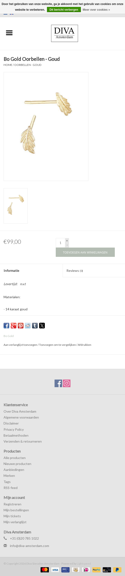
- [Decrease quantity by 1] (67, 245)
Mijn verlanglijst (15, 522)
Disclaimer (11, 423)
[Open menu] (9, 32)
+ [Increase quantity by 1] (67, 240)
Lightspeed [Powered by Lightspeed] (84, 563)
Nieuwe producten (17, 464)
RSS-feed (11, 488)
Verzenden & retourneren (23, 441)
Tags (7, 482)
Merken (9, 475)
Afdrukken (84, 345)
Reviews (74, 270)
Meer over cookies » (96, 9)
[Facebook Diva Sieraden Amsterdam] (58, 383)
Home (8, 65)
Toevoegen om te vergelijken (57, 345)
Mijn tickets (12, 516)
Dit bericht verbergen (64, 9)
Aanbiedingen (14, 470)
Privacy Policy (14, 429)
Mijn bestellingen (16, 510)
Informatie (11, 270)
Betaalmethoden (16, 435)
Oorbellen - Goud (27, 65)
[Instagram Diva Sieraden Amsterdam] (66, 383)
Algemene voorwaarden (21, 417)
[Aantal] (60, 243)
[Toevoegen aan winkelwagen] (85, 252)
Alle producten (15, 458)
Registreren (12, 504)
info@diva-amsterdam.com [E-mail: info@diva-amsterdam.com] (29, 546)
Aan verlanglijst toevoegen (21, 345)
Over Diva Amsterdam (20, 411)
